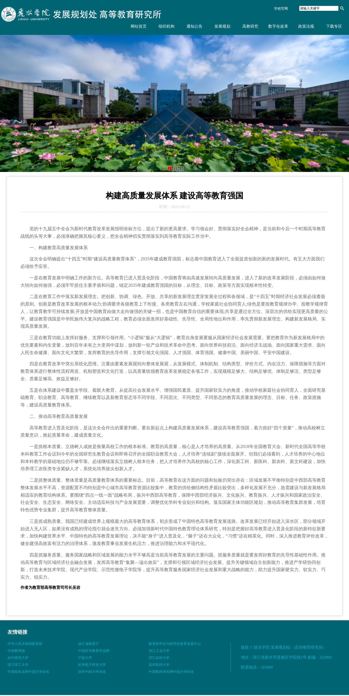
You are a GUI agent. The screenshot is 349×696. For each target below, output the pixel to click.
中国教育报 (16, 651)
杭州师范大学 (17, 658)
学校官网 (281, 8)
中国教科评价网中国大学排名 (171, 672)
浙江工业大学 (159, 651)
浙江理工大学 (17, 665)
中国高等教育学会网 (93, 651)
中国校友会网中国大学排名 (28, 672)
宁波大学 (85, 658)
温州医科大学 (159, 665)
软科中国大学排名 (92, 672)
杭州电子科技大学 (92, 665)
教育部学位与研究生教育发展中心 (175, 644)
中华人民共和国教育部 (24, 644)
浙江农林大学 (159, 658)
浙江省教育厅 (88, 644)
